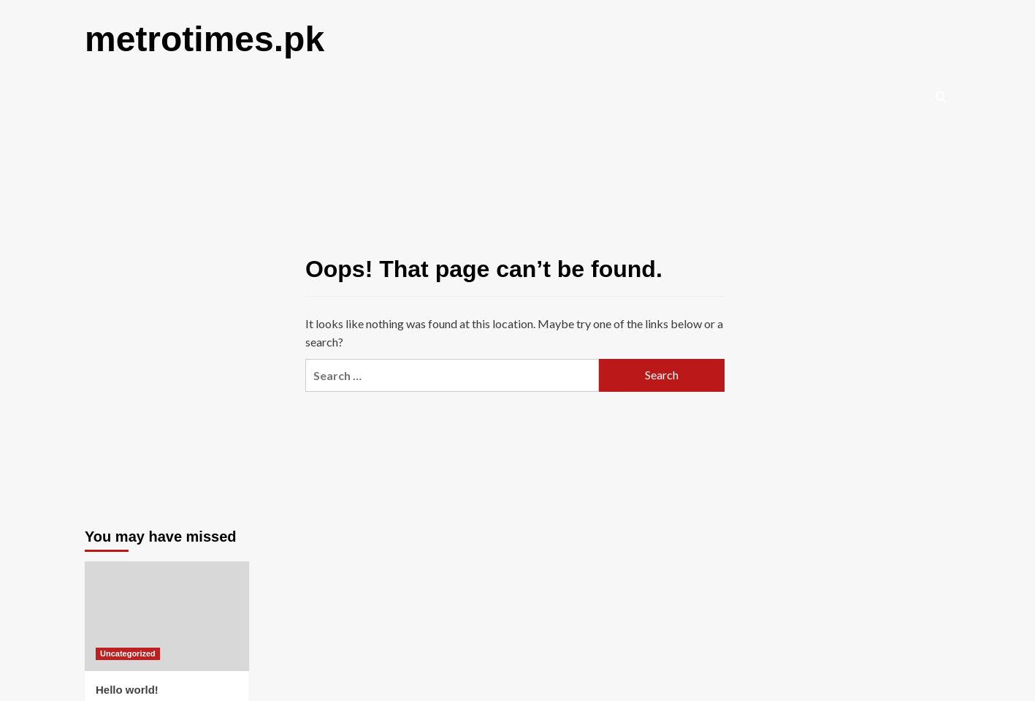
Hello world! (127, 689)
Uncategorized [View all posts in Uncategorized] (128, 653)
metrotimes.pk (204, 39)
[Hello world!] (167, 616)
